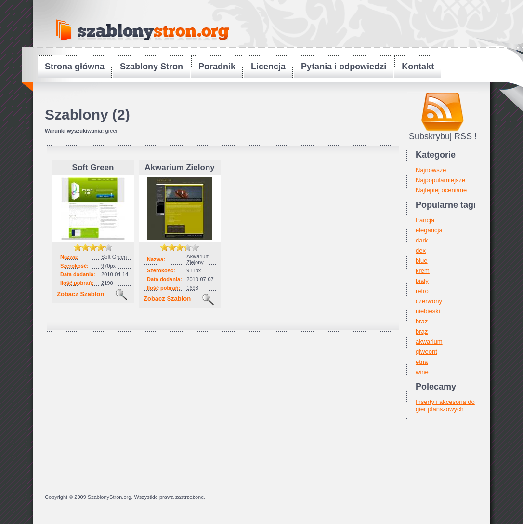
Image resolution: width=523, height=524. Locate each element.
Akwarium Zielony (179, 167)
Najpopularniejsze (440, 180)
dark (422, 240)
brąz (422, 331)
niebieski (428, 311)
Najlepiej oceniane (441, 190)
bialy (422, 280)
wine (422, 372)
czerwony (429, 301)
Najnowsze (431, 170)
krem (423, 270)
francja (425, 220)
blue (422, 260)
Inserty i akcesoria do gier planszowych (445, 405)
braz (422, 321)
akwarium (429, 341)
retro (422, 291)
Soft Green (93, 167)
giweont (426, 351)
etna (422, 361)
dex (421, 250)
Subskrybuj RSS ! (443, 136)
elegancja (429, 230)
